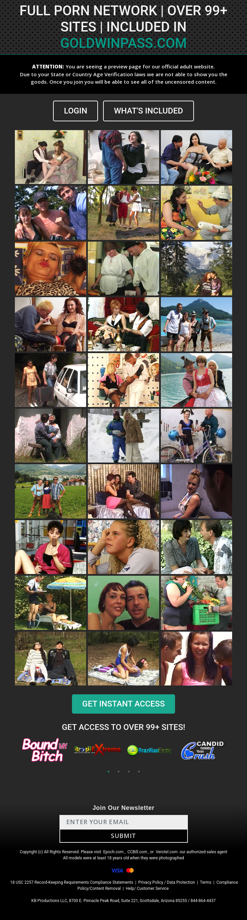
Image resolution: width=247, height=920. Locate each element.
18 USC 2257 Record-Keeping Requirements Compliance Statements (71, 882)
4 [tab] (138, 771)
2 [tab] (118, 771)
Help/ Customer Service (147, 888)
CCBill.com (137, 852)
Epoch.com (113, 852)
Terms (206, 882)
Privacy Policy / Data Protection (166, 882)
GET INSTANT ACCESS (123, 704)
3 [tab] (128, 771)
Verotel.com (167, 852)
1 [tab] (108, 771)
